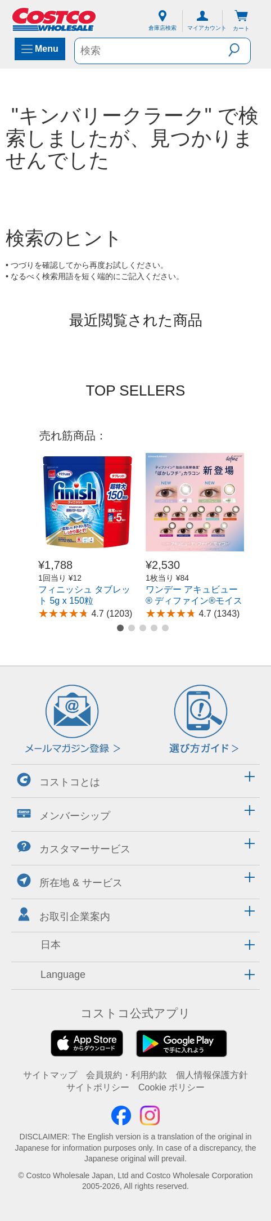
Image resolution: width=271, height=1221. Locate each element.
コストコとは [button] (58, 780)
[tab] (135, 779)
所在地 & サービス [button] (70, 880)
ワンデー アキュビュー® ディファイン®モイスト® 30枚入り (194, 601)
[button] (239, 50)
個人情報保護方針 (212, 1075)
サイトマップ (50, 1075)
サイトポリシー (97, 1087)
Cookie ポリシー (171, 1087)
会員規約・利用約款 (126, 1075)
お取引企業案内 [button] (63, 914)
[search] (151, 51)
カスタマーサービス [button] (73, 847)
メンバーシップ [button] (63, 814)
